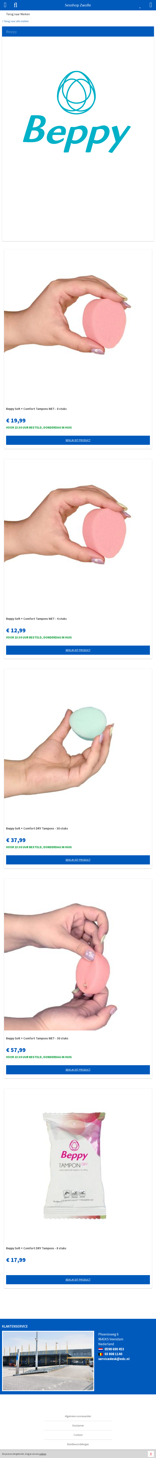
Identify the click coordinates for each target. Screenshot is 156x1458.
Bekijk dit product (78, 440)
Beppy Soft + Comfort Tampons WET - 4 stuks (36, 619)
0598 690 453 (111, 1349)
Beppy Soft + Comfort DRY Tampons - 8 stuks (36, 1248)
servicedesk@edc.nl (114, 1359)
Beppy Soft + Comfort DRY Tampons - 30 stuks (37, 828)
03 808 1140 (110, 1354)
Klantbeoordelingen (78, 1444)
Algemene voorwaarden (78, 1416)
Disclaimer (78, 1425)
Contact (78, 1435)
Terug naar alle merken (15, 21)
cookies (42, 1454)
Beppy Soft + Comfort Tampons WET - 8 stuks (36, 409)
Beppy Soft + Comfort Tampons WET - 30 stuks (37, 1038)
